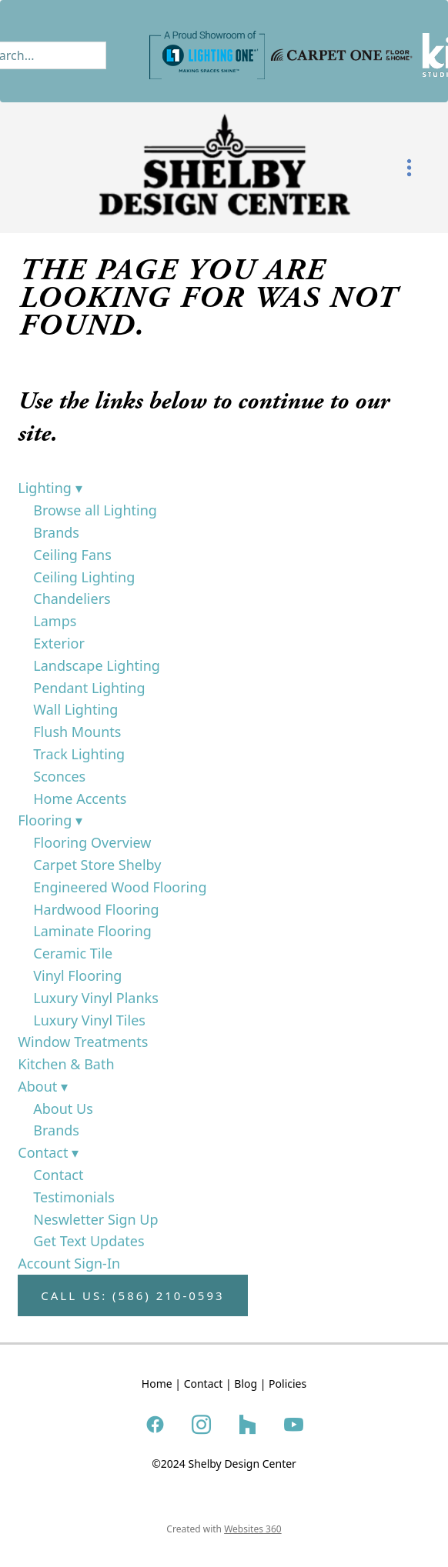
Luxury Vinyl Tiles (89, 1020)
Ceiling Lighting (84, 577)
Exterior (59, 643)
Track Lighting (79, 754)
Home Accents (79, 798)
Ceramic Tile (72, 953)
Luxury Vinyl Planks (96, 998)
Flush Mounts (77, 731)
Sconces (59, 776)
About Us (63, 1108)
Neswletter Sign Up (95, 1219)
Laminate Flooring (92, 931)
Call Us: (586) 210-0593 (132, 1295)
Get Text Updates (88, 1241)
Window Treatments (83, 1041)
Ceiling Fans (72, 554)
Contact (48, 1152)
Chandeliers (71, 598)
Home (157, 1383)
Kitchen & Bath (66, 1064)
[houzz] (247, 1424)
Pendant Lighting (89, 687)
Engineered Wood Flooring (119, 887)
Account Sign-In (69, 1263)
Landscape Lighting (96, 665)
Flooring (50, 820)
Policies (287, 1383)
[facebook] (154, 1424)
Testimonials (74, 1197)
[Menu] (409, 168)
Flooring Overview (92, 842)
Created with (223, 1528)
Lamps (54, 621)
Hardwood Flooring (96, 909)
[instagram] (201, 1424)
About (43, 1086)
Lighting (50, 487)
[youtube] (293, 1424)
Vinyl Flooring (77, 975)
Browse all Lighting (95, 510)
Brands (56, 532)
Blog (245, 1383)
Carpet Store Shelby (97, 864)
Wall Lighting (75, 709)
